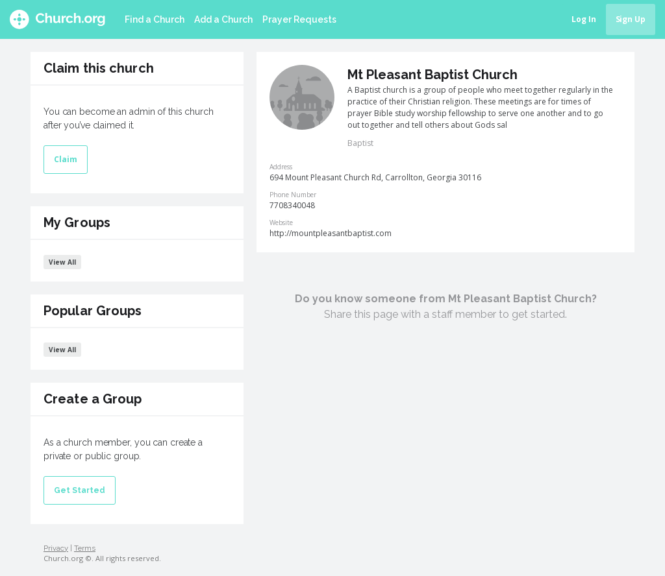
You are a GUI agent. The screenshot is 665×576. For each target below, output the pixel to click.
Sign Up (631, 19)
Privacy (56, 548)
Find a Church (154, 19)
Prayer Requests (299, 19)
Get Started (79, 490)
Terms (84, 548)
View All (62, 262)
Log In (583, 19)
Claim (65, 159)
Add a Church (223, 19)
